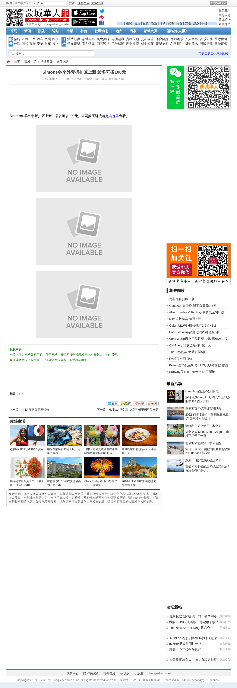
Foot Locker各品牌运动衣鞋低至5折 (194, 332)
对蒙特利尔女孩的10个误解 (26, 449)
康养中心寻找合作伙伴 (185, 649)
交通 (188, 23)
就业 (154, 23)
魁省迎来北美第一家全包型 (203, 443)
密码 (40, 3)
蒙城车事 (88, 39)
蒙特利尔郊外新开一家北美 (203, 426)
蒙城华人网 (8, 62)
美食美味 (103, 39)
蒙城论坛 (225, 19)
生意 (146, 23)
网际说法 (103, 43)
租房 (129, 23)
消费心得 (73, 39)
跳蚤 (41, 31)
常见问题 (225, 15)
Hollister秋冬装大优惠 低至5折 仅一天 (134, 409)
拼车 (48, 43)
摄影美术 (191, 43)
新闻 (27, 31)
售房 (137, 23)
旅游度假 (221, 43)
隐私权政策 (90, 673)
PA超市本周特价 (180, 358)
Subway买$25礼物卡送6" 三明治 (192, 372)
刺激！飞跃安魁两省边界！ (203, 460)
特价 (83, 31)
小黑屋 (138, 673)
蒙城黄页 (150, 31)
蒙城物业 (162, 43)
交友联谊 (147, 39)
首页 (13, 31)
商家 (133, 31)
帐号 (9, 3)
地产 (119, 31)
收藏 (154, 403)
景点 (196, 23)
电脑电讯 (117, 39)
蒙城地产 (225, 24)
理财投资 (132, 43)
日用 (32, 39)
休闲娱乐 (176, 39)
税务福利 (176, 43)
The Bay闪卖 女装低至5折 (187, 352)
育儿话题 (88, 43)
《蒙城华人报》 (177, 31)
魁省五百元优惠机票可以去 (203, 408)
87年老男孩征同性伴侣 (185, 644)
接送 (205, 23)
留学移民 (117, 43)
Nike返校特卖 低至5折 (185, 319)
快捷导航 (217, 3)
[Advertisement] (167, 15)
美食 (179, 23)
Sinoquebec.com (159, 673)
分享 (141, 403)
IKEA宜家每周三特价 (35, 409)
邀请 (128, 403)
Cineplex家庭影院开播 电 (202, 391)
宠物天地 (132, 39)
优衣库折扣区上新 (182, 299)
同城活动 (206, 43)
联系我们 (225, 10)
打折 (20, 394)
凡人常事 (191, 39)
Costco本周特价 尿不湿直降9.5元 (193, 305)
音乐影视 (206, 39)
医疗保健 (221, 39)
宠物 (40, 43)
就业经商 (147, 43)
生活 (69, 31)
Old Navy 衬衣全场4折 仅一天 (190, 345)
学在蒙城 (73, 43)
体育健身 (162, 39)
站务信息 (109, 673)
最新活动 (174, 384)
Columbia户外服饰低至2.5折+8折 (192, 325)
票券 (32, 43)
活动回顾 (47, 61)
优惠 (171, 23)
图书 (25, 43)
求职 (25, 39)
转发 (115, 403)
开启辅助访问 (229, 3)
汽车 (40, 39)
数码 (48, 39)
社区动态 (101, 31)
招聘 (17, 39)
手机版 (124, 673)
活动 (162, 23)
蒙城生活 (30, 61)
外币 (17, 43)
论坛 (55, 31)
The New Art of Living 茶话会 (189, 628)
